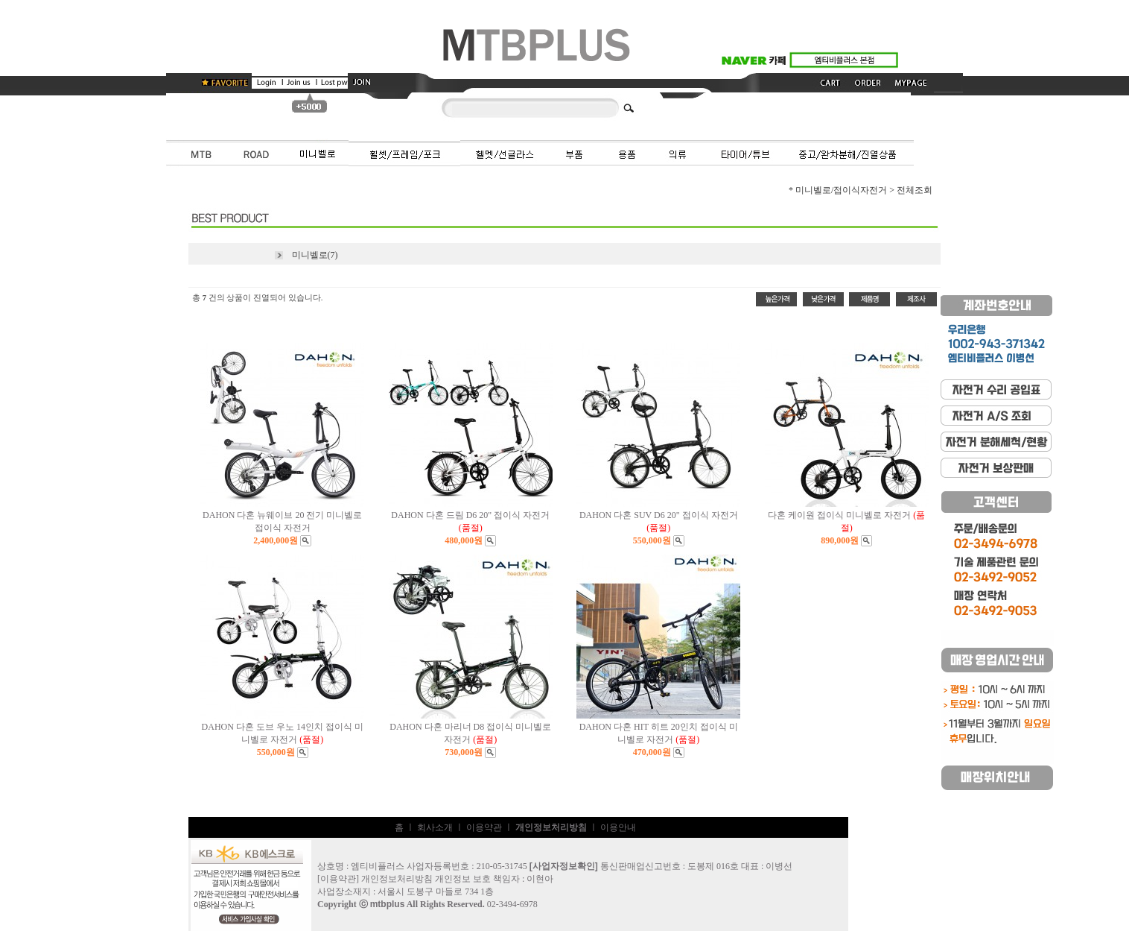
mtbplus (387, 904)
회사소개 (435, 827)
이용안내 (618, 827)
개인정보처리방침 (397, 879)
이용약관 (484, 827)
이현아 (540, 879)
